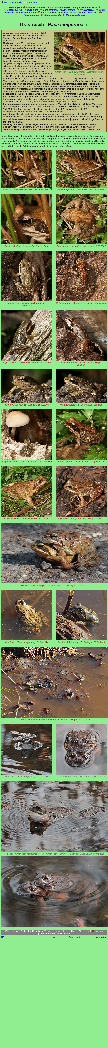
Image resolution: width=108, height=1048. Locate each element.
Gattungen (15, 7)
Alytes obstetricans (84, 7)
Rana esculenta (51, 15)
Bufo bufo (31, 10)
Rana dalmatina (26, 12)
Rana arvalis (68, 12)
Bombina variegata (58, 7)
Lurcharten (31, 2)
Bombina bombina (33, 7)
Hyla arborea (85, 10)
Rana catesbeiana (74, 15)
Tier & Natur (9, 2)
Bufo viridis (67, 10)
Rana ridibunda (88, 12)
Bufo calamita (49, 10)
